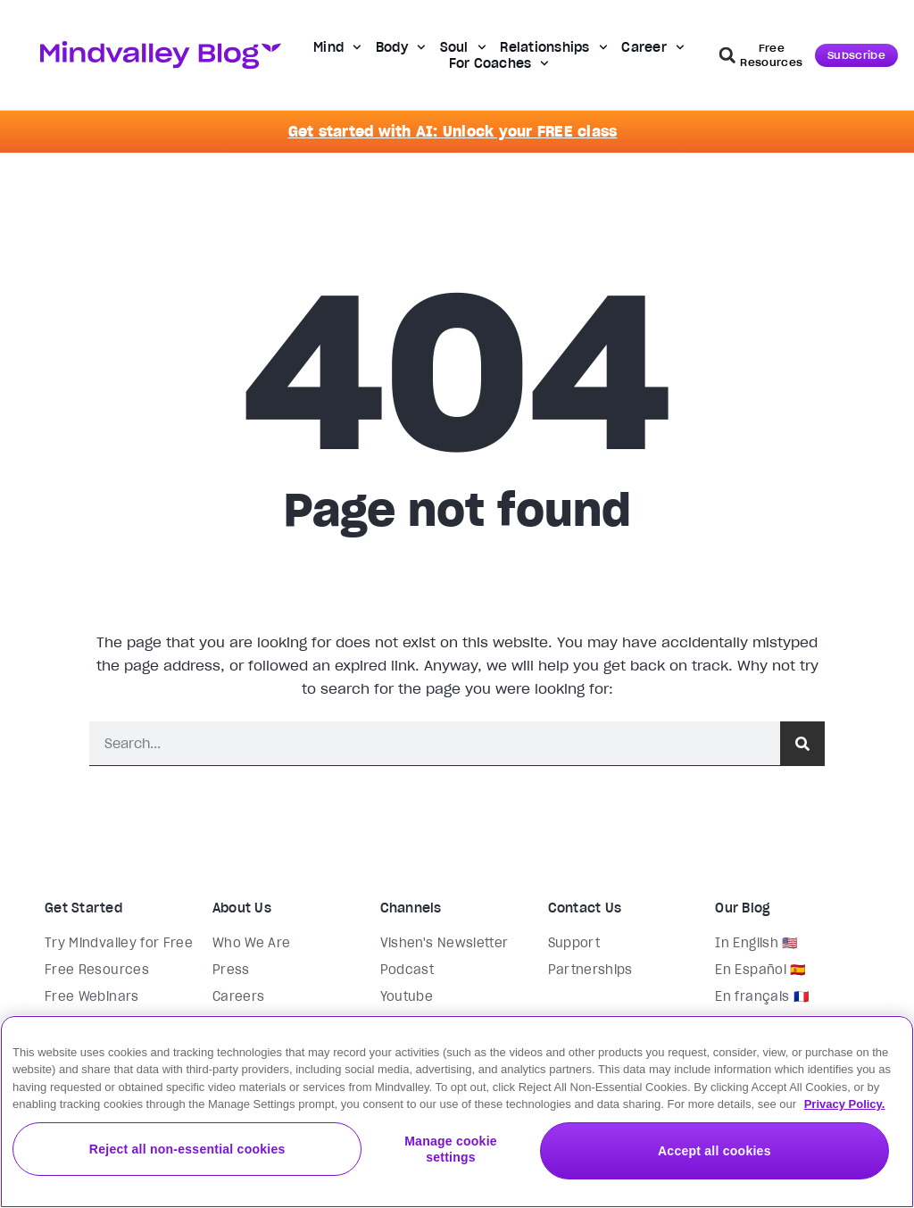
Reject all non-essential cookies (355, 1160)
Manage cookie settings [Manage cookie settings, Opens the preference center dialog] (564, 1160)
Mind (337, 47)
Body (401, 47)
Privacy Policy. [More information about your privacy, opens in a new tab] (844, 1118)
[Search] (802, 743)
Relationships (553, 47)
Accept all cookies (774, 1160)
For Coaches (499, 63)
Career (652, 47)
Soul (463, 47)
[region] (457, 1118)
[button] (727, 55)
